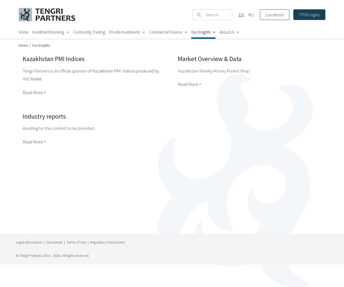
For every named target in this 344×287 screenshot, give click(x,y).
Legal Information (29, 242)
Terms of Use (76, 242)
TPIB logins (309, 15)
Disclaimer (54, 242)
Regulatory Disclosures (107, 242)
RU (251, 15)
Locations (275, 15)
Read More (33, 92)
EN (241, 15)
